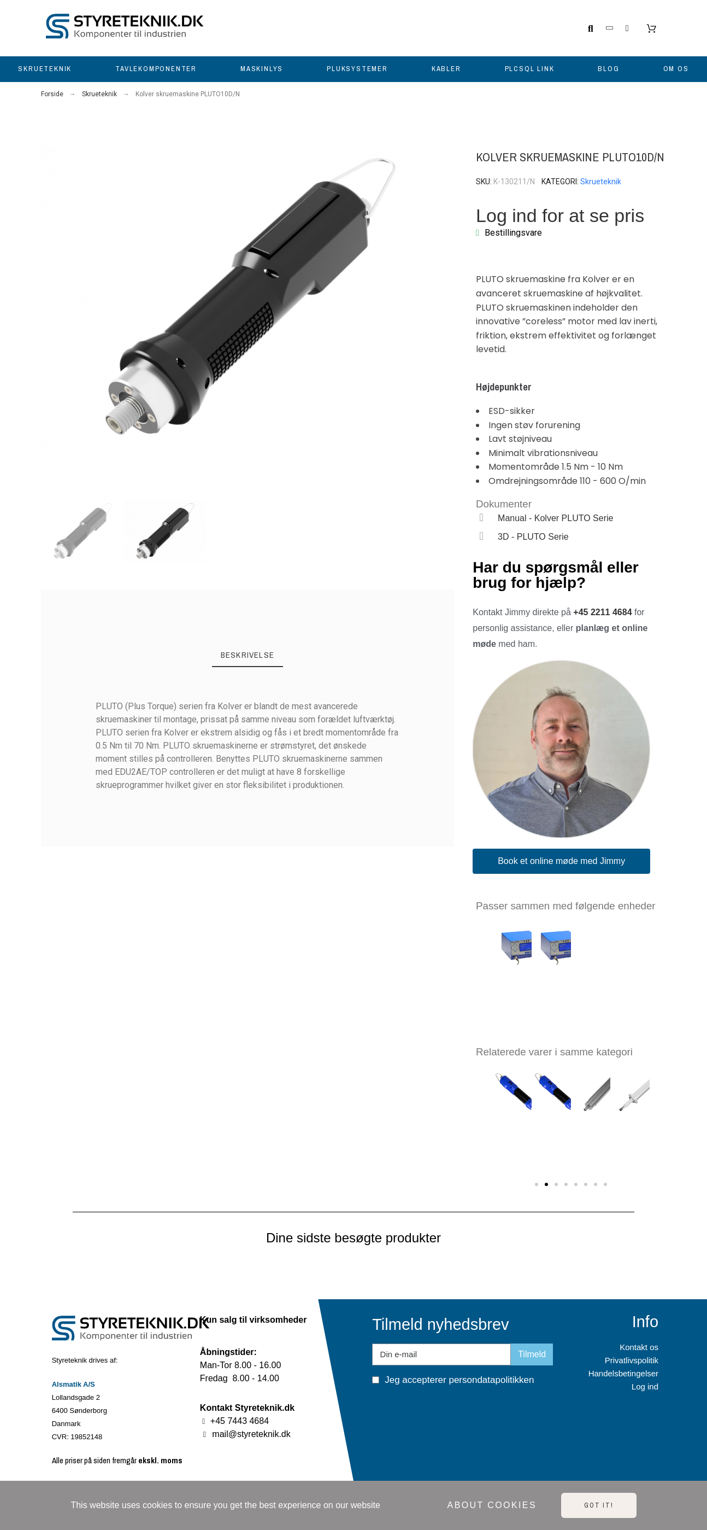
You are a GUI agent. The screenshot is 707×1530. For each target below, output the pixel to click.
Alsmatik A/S (73, 1384)
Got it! (599, 1505)
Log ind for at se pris (560, 216)
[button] (50, 300)
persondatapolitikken (491, 1380)
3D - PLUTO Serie (533, 536)
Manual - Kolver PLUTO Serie (555, 518)
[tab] (247, 655)
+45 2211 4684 (602, 612)
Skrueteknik (600, 181)
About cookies (492, 1505)
